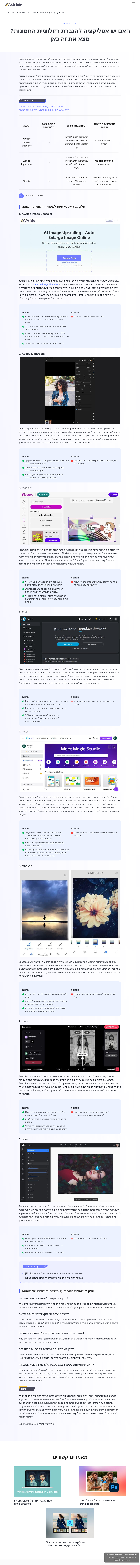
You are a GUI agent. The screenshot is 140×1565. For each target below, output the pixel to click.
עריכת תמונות (44, 13)
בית (62, 13)
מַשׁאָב (55, 13)
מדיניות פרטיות (125, 1560)
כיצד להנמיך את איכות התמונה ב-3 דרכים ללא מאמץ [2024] (54, 1273)
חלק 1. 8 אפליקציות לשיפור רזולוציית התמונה (41, 106)
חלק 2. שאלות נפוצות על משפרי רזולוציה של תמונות (44, 110)
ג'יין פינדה (43, 1424)
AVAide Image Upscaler (46, 284)
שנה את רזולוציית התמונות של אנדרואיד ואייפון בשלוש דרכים (54, 1278)
